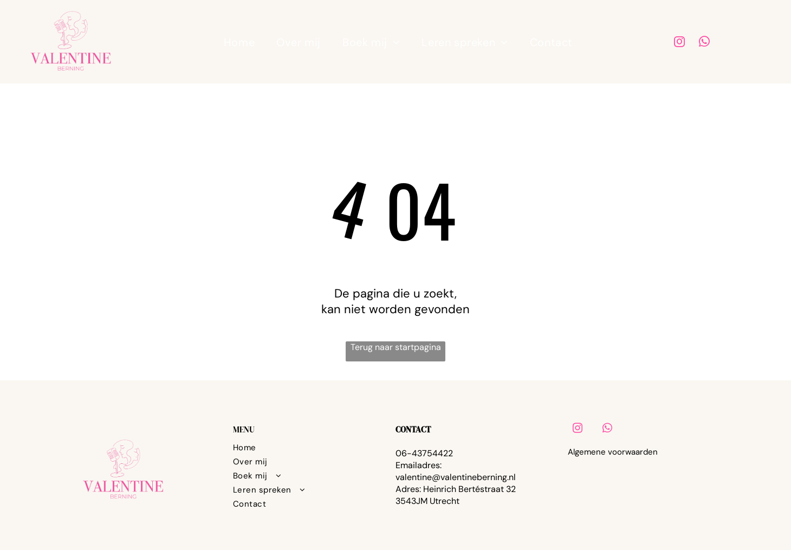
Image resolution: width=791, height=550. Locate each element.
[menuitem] (239, 42)
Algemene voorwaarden (613, 452)
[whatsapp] (704, 43)
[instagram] (679, 43)
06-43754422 (424, 453)
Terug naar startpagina (396, 347)
